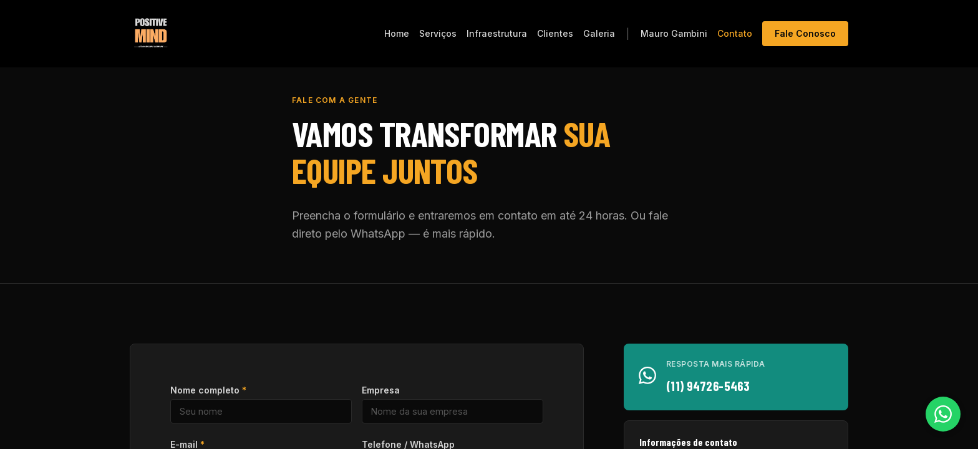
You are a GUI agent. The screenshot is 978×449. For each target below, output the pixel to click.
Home (396, 33)
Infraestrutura (497, 33)
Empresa (381, 390)
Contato (734, 33)
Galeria (599, 33)
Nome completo (208, 390)
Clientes (555, 33)
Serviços (438, 33)
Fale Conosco (805, 33)
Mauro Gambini (674, 33)
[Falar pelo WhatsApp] (943, 414)
